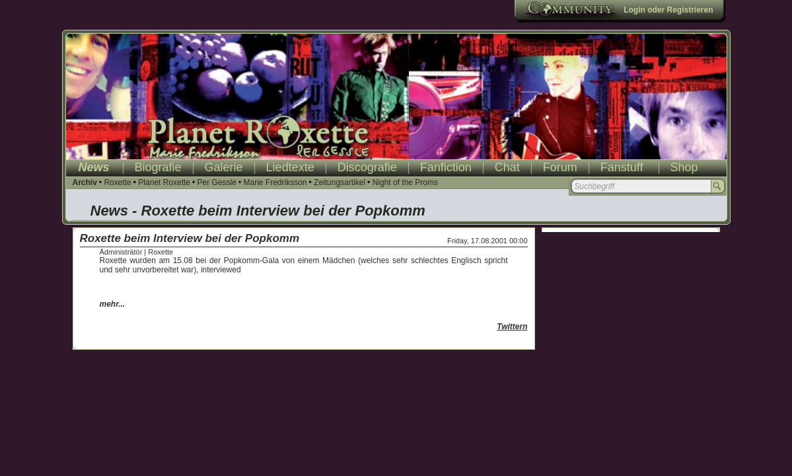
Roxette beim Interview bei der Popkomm (190, 238)
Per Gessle (217, 182)
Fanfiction (446, 167)
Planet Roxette (164, 182)
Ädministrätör (121, 252)
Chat (507, 167)
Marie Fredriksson (274, 182)
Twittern (512, 326)
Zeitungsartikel (339, 182)
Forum (560, 167)
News (94, 167)
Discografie (367, 167)
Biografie (158, 167)
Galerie (224, 167)
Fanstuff (621, 167)
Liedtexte (290, 167)
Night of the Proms (405, 182)
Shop (684, 167)
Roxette (117, 182)
